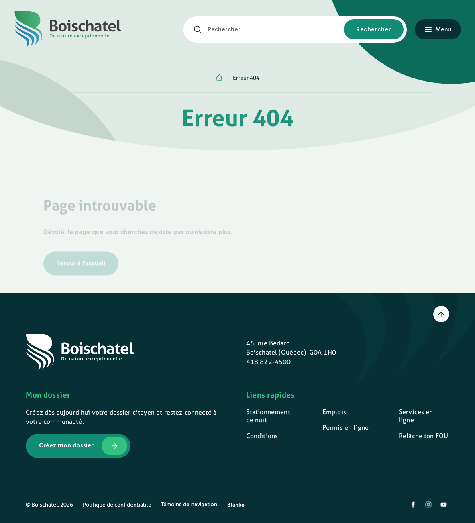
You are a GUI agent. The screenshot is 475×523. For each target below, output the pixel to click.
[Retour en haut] (441, 314)
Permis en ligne (345, 427)
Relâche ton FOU (423, 436)
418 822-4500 (268, 362)
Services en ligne (416, 416)
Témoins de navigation (189, 504)
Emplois (334, 412)
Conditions (262, 436)
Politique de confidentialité (117, 504)
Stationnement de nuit (268, 416)
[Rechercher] (201, 29)
